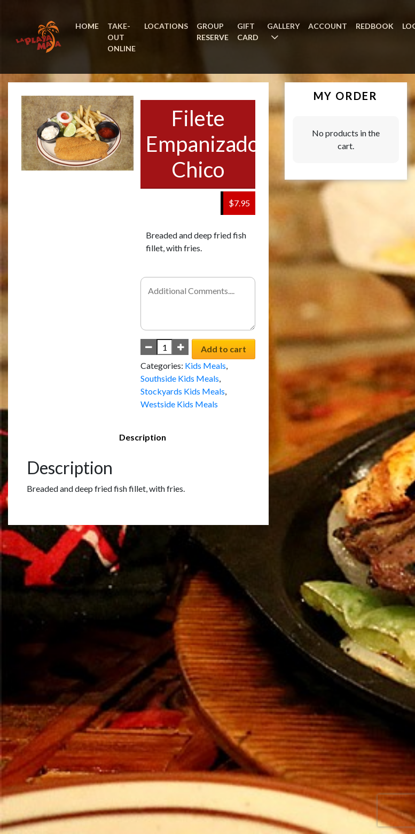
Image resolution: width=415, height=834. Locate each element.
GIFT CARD (248, 31)
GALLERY (283, 25)
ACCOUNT (327, 25)
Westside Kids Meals (179, 404)
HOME (87, 25)
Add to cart (223, 349)
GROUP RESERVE (213, 31)
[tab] (143, 437)
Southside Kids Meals (179, 378)
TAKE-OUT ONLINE (121, 37)
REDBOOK (375, 25)
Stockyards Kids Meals (182, 391)
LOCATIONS (166, 25)
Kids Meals (205, 365)
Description (142, 437)
